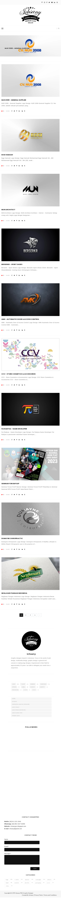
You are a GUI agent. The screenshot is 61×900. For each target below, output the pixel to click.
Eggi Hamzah (7, 157)
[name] (22, 845)
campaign (43, 686)
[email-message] (22, 862)
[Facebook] (46, 2)
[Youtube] (52, 2)
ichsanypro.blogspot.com (18, 829)
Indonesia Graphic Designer (21, 707)
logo (13, 686)
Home (13, 701)
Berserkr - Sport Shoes (11, 267)
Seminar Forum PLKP (10, 486)
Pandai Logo (16, 718)
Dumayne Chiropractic (12, 541)
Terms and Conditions (50, 897)
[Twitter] (49, 2)
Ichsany (14, 704)
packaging (15, 692)
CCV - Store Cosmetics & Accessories (18, 376)
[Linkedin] (54, 2)
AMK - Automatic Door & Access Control (20, 322)
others (14, 689)
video (34, 692)
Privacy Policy (38, 897)
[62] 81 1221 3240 (15, 824)
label (23, 689)
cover (25, 692)
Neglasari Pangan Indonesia (14, 596)
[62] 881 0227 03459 (18, 826)
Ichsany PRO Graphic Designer (24, 895)
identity (42, 689)
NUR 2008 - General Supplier (13, 103)
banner (32, 686)
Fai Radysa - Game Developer (14, 431)
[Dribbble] (57, 2)
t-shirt (23, 686)
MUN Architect (8, 212)
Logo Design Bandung (19, 712)
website (32, 689)
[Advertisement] (31, 768)
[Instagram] (44, 2)
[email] (22, 852)
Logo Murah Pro (17, 715)
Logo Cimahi (15, 709)
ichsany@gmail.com (15, 831)
